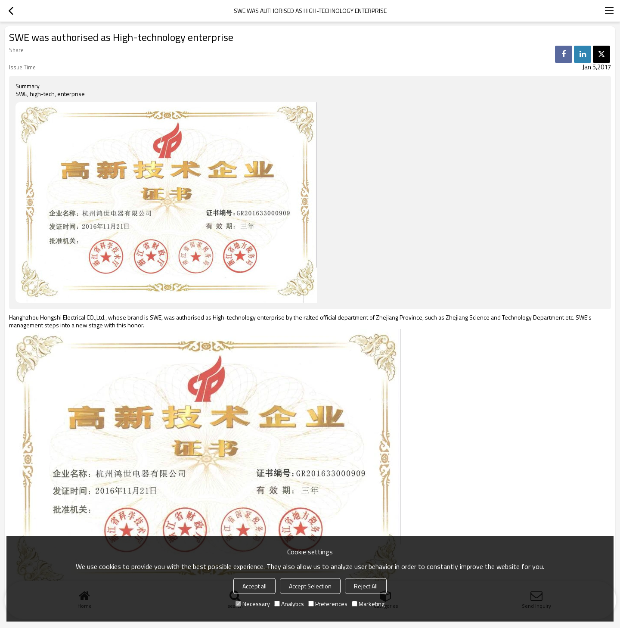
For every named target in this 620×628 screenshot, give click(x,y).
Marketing (368, 603)
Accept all (254, 586)
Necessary (253, 603)
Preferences (327, 603)
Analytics (289, 603)
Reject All (366, 586)
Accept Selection (310, 586)
